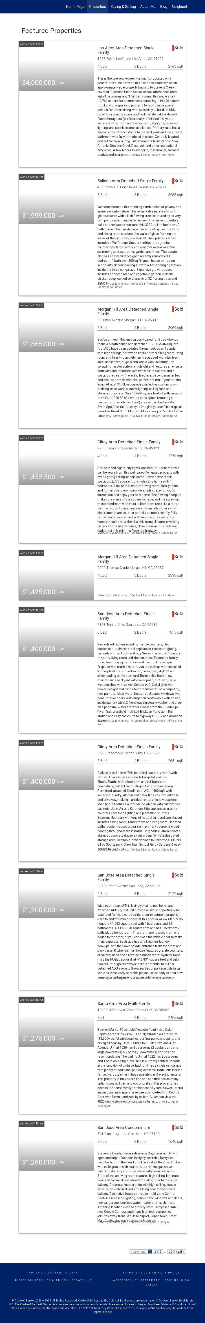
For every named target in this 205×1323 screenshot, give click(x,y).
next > (180, 1251)
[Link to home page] (20, 6)
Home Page (75, 6)
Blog (163, 6)
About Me (148, 6)
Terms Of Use (135, 1273)
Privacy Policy (166, 1273)
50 (170, 1251)
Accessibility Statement (137, 1280)
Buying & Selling (123, 6)
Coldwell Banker (45, 1273)
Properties (97, 6)
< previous (138, 1251)
